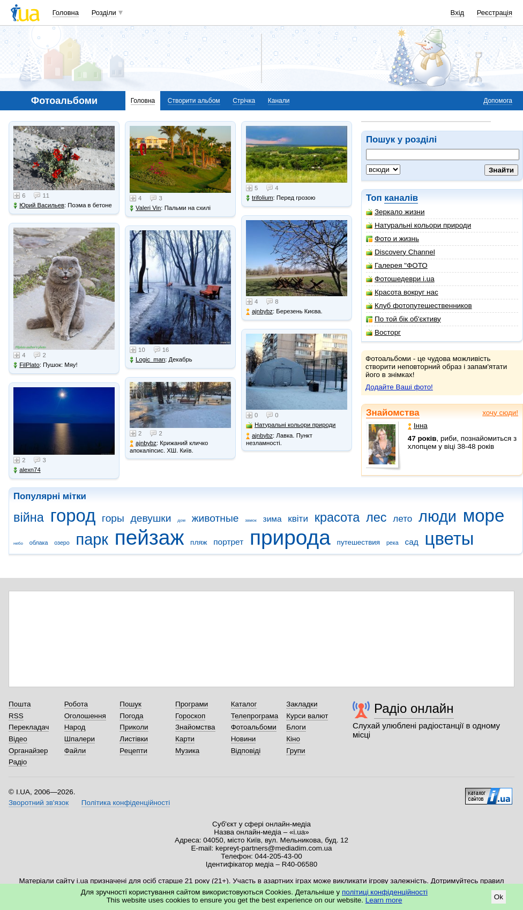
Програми (191, 704)
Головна (66, 13)
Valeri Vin (145, 208)
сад (412, 541)
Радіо (18, 762)
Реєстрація (494, 13)
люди (438, 516)
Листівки (133, 739)
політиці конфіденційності (385, 892)
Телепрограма (255, 716)
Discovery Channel (400, 252)
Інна (418, 426)
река (392, 542)
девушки (151, 518)
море (484, 515)
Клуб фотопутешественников (419, 306)
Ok (498, 897)
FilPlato (26, 365)
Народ (75, 727)
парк (92, 539)
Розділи (104, 13)
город (73, 515)
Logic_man (147, 359)
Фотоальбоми (254, 727)
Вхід (458, 13)
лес (376, 517)
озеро (62, 542)
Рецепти (133, 751)
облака (38, 542)
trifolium (259, 197)
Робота (76, 704)
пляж (198, 542)
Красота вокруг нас (402, 292)
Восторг (383, 332)
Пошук (130, 704)
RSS (16, 716)
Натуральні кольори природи (418, 225)
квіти (298, 519)
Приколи (133, 727)
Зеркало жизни (395, 212)
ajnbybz (143, 443)
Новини (243, 739)
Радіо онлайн (414, 708)
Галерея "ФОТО (397, 265)
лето (402, 519)
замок (251, 520)
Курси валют (307, 716)
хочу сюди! (500, 413)
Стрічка (244, 100)
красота (337, 517)
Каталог (244, 704)
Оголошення (85, 716)
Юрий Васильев (38, 205)
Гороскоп (190, 716)
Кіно (293, 739)
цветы (449, 538)
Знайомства (393, 413)
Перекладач (29, 727)
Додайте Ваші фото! (399, 387)
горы (113, 518)
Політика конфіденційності (125, 803)
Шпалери (79, 739)
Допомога (497, 100)
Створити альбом (194, 100)
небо (18, 543)
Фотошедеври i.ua (400, 279)
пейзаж (149, 537)
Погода (131, 716)
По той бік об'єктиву (403, 319)
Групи (295, 751)
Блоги (296, 727)
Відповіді (246, 751)
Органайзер (28, 751)
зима (272, 518)
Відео (18, 739)
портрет (228, 541)
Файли (75, 751)
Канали (279, 100)
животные (215, 518)
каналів (401, 198)
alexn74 (27, 470)
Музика (187, 751)
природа (290, 537)
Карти (185, 739)
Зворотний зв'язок (39, 803)
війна (28, 517)
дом (181, 520)
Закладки (301, 704)
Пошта (20, 704)
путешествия (358, 542)
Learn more (383, 900)
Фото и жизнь (392, 239)
